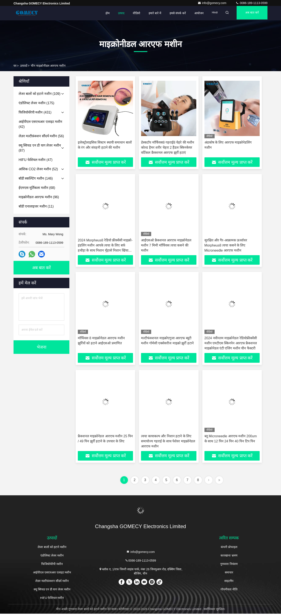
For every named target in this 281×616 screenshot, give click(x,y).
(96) (39, 197)
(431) (35, 112)
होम (102, 13)
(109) (39, 94)
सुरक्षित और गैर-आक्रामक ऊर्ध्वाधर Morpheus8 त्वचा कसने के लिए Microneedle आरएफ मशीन (225, 246)
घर (15, 65)
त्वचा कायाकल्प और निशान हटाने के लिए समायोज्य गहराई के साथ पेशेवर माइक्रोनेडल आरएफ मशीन (168, 443)
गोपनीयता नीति (229, 591)
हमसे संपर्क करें (172, 13)
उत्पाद (116, 13)
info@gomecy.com (212, 3)
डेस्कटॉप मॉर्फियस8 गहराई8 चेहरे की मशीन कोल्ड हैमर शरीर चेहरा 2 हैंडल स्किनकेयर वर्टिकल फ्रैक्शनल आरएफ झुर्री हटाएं (167, 147)
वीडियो (131, 13)
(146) (36, 178)
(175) (36, 103)
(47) (35, 160)
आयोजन (193, 13)
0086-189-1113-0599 (251, 3)
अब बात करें (250, 13)
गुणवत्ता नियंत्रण (229, 566)
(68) (37, 188)
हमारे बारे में (149, 13)
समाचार (229, 574)
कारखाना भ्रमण (229, 557)
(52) (38, 169)
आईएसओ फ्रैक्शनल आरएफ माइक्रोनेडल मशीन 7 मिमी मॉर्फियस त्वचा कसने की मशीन (166, 246)
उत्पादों (23, 65)
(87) (40, 148)
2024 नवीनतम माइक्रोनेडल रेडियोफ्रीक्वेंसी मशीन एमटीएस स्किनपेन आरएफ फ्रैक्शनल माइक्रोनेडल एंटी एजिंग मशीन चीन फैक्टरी (230, 344)
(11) (36, 206)
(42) (40, 124)
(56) (41, 136)
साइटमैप (228, 583)
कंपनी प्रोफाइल (229, 549)
